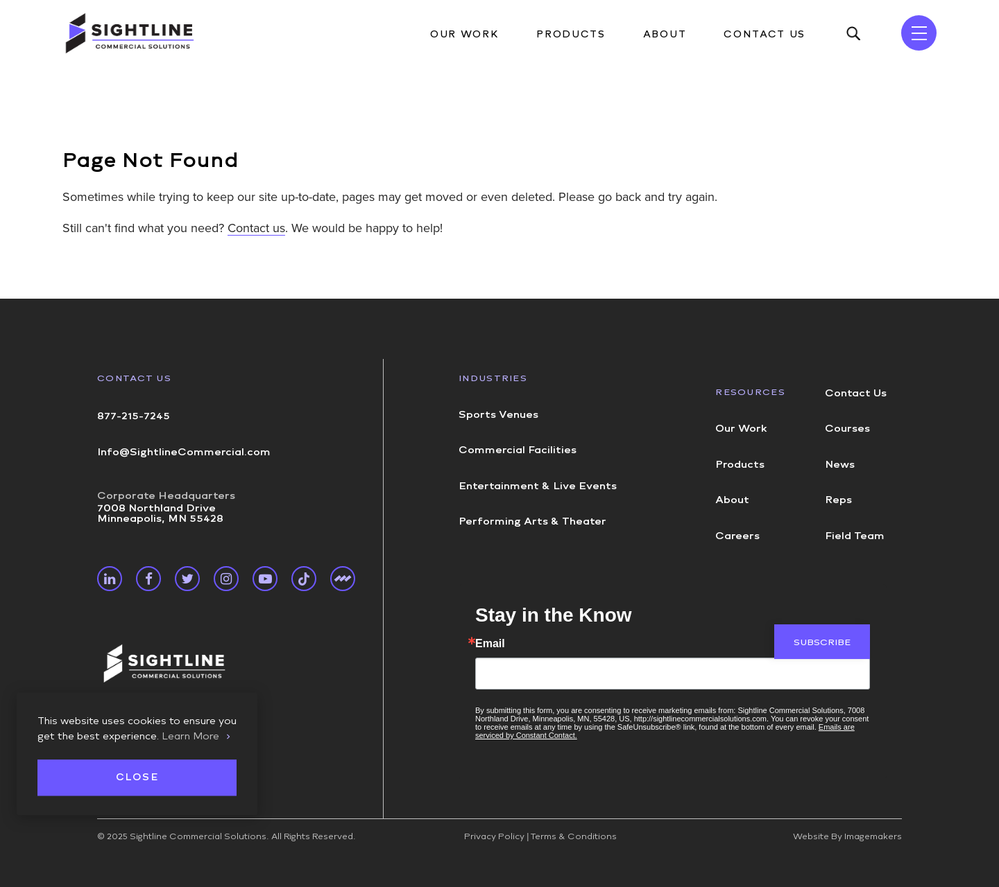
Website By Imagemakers (847, 836)
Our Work (464, 34)
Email (490, 643)
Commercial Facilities (518, 450)
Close (137, 778)
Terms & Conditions (574, 836)
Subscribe (822, 642)
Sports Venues (498, 414)
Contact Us (764, 34)
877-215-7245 (133, 416)
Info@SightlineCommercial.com (184, 452)
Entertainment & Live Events (538, 486)
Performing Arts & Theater (532, 521)
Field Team (855, 535)
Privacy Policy (494, 836)
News (840, 464)
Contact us (256, 228)
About (664, 34)
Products (570, 34)
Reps (838, 499)
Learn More (190, 735)
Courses (847, 428)
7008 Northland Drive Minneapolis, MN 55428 (166, 507)
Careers (737, 535)
